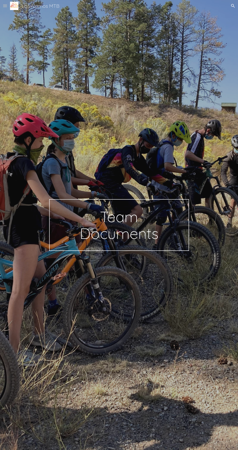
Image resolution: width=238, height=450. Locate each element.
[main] (119, 225)
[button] (5, 6)
